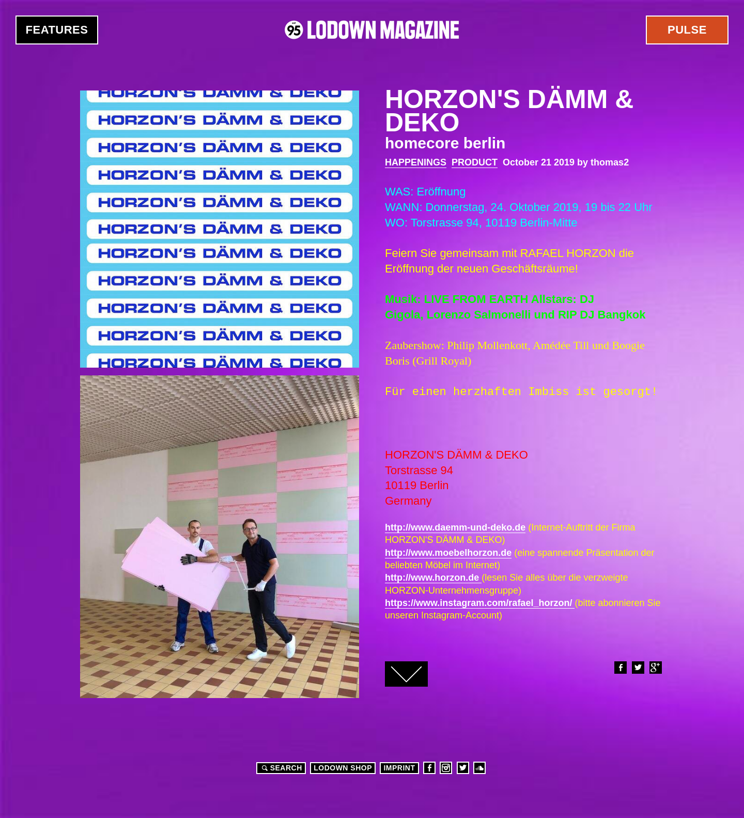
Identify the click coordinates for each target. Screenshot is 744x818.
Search (280, 768)
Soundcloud (479, 768)
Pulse (687, 29)
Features (57, 29)
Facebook (620, 667)
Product (475, 162)
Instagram (446, 768)
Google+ (655, 667)
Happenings (415, 162)
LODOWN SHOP (343, 768)
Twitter (637, 667)
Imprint (399, 768)
